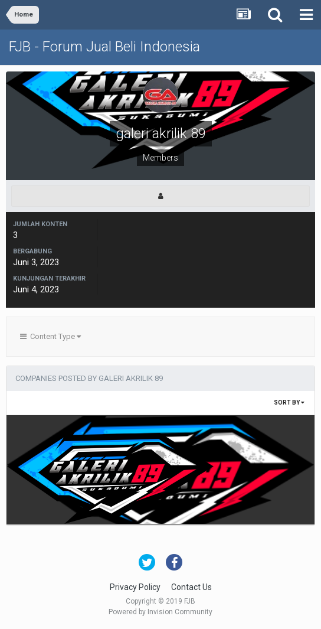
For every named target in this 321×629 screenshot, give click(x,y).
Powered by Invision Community (160, 612)
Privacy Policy (135, 587)
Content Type (50, 336)
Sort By (289, 402)
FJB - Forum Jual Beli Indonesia (104, 46)
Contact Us (191, 587)
